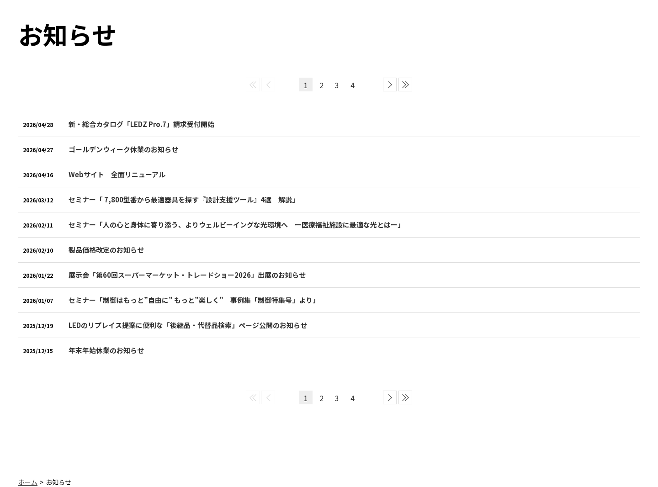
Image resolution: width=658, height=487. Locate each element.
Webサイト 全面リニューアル (117, 174)
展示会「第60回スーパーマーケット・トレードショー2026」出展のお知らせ (187, 275)
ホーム (27, 482)
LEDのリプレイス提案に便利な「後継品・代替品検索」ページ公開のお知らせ (188, 325)
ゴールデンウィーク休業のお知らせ (123, 149)
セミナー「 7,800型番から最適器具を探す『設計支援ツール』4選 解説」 (184, 199)
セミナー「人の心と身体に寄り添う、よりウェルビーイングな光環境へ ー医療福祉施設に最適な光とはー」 (236, 224)
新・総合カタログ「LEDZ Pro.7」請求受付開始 (141, 124)
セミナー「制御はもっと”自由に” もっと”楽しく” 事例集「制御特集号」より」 (194, 300)
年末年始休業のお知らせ (106, 350)
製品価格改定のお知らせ (106, 249)
